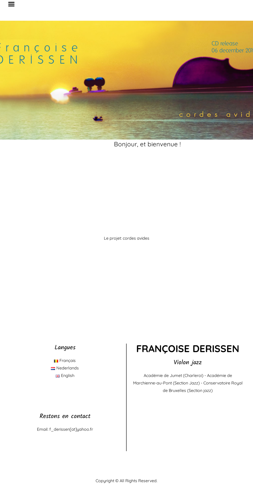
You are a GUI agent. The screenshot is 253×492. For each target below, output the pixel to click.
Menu (13, 4)
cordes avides (136, 238)
